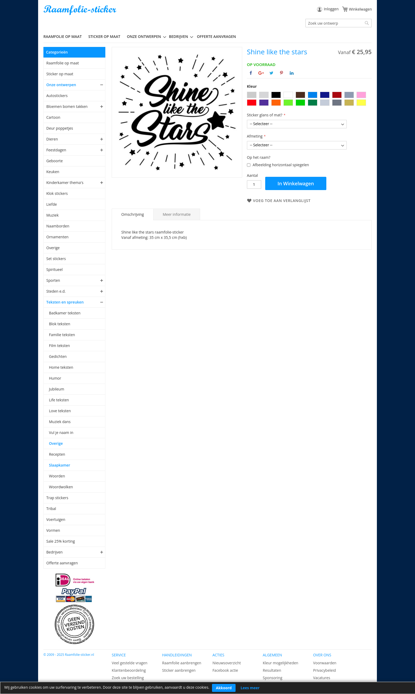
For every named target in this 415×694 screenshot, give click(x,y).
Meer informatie (177, 214)
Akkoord (224, 687)
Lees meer (250, 687)
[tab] (132, 214)
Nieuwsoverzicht (227, 662)
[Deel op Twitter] (271, 73)
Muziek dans (60, 421)
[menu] (207, 36)
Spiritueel (54, 269)
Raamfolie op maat (62, 62)
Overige (53, 247)
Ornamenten (57, 236)
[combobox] (338, 23)
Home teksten (61, 367)
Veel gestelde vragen (129, 662)
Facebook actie (225, 670)
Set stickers (56, 258)
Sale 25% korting (60, 541)
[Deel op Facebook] (251, 73)
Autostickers (56, 95)
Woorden (57, 475)
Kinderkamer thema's (64, 182)
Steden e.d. (56, 291)
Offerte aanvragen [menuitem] (216, 36)
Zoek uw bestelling (128, 677)
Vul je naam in (61, 432)
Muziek (52, 215)
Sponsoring (272, 677)
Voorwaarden (324, 662)
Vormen (53, 530)
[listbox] (309, 99)
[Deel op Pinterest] (281, 73)
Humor (55, 378)
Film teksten (59, 345)
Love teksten (60, 410)
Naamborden (57, 226)
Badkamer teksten (64, 312)
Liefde (51, 204)
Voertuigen (55, 519)
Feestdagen (56, 149)
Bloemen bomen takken (67, 106)
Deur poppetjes (59, 128)
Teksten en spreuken (65, 302)
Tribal (51, 508)
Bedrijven (54, 552)
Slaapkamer (59, 465)
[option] (251, 95)
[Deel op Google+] (261, 73)
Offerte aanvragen (62, 562)
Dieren (52, 139)
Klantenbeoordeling (129, 670)
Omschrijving (132, 214)
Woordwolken (61, 486)
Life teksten (59, 399)
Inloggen (331, 8)
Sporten (53, 280)
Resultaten (272, 670)
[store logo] (80, 10)
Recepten (57, 454)
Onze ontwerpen (61, 84)
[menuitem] (64, 36)
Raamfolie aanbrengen (181, 662)
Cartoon (53, 117)
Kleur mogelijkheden (280, 662)
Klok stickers (57, 193)
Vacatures (321, 677)
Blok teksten (59, 323)
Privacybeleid (324, 670)
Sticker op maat (59, 73)
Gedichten (58, 356)
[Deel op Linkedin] (292, 73)
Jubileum (56, 389)
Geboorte (54, 160)
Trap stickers (57, 497)
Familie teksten (62, 334)
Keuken (52, 171)
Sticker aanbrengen (178, 670)
